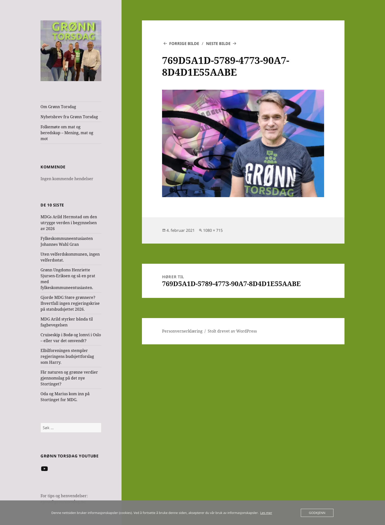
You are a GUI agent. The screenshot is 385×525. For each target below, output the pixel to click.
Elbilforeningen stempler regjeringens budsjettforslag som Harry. (67, 356)
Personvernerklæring (182, 331)
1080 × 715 (213, 230)
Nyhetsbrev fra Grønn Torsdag (69, 116)
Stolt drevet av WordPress (232, 331)
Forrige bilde (184, 43)
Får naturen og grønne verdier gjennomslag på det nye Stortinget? (69, 378)
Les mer (266, 512)
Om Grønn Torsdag (58, 106)
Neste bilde (218, 43)
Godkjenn (317, 512)
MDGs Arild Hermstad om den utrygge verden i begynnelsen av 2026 (69, 222)
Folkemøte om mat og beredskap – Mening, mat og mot (67, 132)
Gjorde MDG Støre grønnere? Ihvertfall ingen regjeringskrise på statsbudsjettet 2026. (70, 303)
